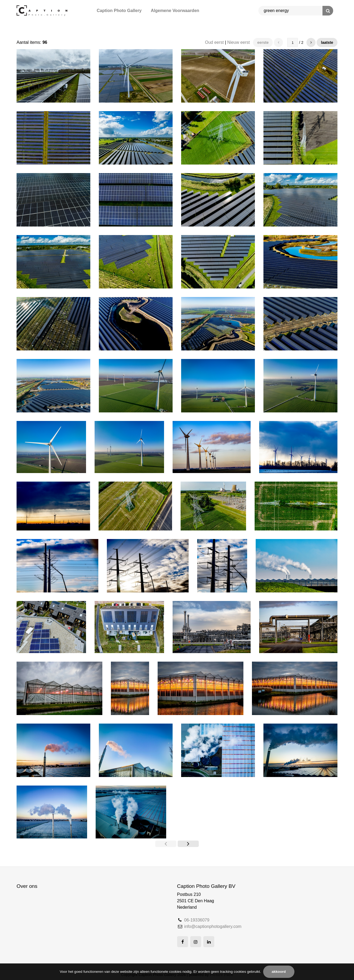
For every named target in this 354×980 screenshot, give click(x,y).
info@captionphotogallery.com (212, 926)
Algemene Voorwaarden (175, 10)
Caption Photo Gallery (119, 10)
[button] (311, 42)
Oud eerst (214, 42)
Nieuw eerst (238, 42)
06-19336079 (196, 920)
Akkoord (279, 972)
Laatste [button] (327, 42)
